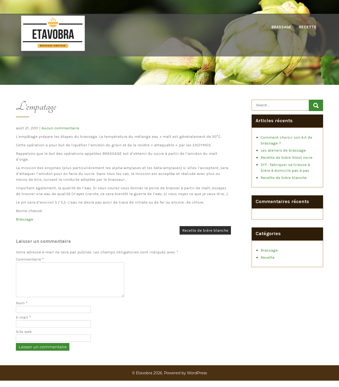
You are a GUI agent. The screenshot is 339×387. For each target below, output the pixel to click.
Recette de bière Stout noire (287, 157)
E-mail (23, 323)
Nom (22, 309)
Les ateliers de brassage (283, 150)
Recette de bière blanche (205, 230)
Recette (307, 27)
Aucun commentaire (60, 128)
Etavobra (144, 379)
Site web (24, 338)
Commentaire (30, 259)
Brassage (281, 27)
